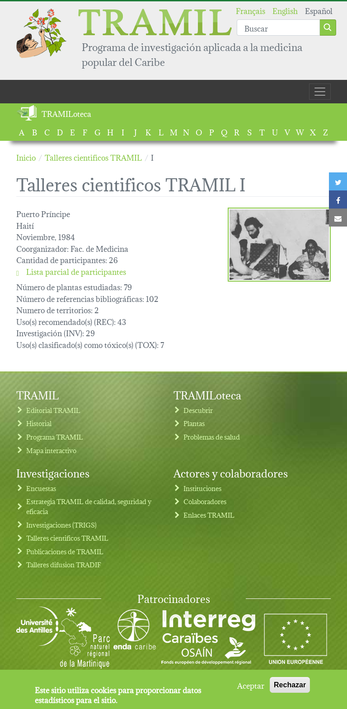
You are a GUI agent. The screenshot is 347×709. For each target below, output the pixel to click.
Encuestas (41, 488)
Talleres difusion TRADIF (63, 564)
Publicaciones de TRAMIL (64, 551)
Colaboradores (204, 501)
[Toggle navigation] (320, 91)
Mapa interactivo (51, 450)
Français (250, 10)
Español (319, 10)
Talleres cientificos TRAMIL (67, 538)
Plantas (194, 423)
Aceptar (250, 685)
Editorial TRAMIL (53, 410)
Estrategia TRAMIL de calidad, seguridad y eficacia (88, 506)
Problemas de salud (211, 436)
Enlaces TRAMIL (208, 515)
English (285, 10)
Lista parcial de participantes (71, 271)
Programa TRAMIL (54, 436)
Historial (39, 423)
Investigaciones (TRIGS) (61, 524)
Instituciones (202, 488)
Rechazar (290, 685)
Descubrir (198, 410)
